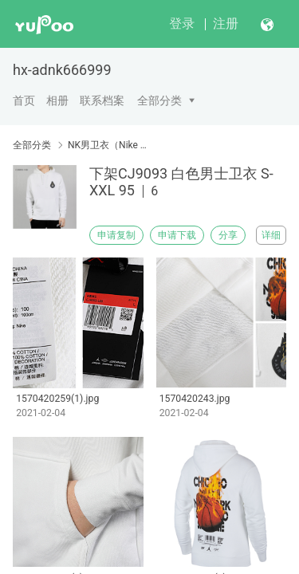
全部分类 (159, 100)
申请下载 (177, 235)
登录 (182, 23)
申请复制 (116, 235)
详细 (271, 235)
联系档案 (102, 100)
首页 (24, 100)
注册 (225, 23)
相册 (57, 100)
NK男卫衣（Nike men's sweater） (109, 145)
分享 (228, 235)
